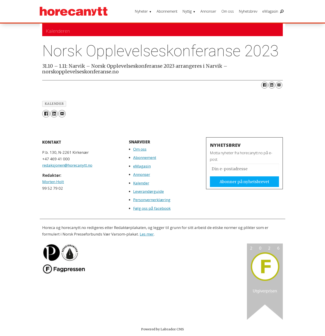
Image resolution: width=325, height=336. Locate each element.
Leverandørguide (148, 191)
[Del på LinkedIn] (271, 85)
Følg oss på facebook (152, 208)
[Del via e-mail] (279, 85)
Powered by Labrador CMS (162, 329)
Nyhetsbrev (248, 11)
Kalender (141, 183)
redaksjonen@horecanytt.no (67, 165)
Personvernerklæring (151, 199)
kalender (54, 104)
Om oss (227, 11)
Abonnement (167, 11)
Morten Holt (53, 181)
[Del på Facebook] (264, 85)
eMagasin (270, 11)
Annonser (208, 11)
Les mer (147, 234)
